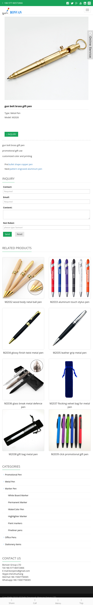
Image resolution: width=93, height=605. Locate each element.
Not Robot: (8, 223)
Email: (6, 197)
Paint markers (14, 523)
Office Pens (10, 537)
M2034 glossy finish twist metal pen (23, 352)
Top (81, 601)
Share (11, 601)
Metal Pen (10, 481)
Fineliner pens (14, 530)
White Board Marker (17, 495)
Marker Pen (11, 488)
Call (35, 601)
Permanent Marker (16, 502)
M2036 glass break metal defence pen (23, 405)
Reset (19, 234)
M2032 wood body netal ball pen (23, 302)
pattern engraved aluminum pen (26, 168)
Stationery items (13, 544)
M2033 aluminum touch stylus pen (69, 302)
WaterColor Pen (15, 509)
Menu (58, 601)
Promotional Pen (13, 474)
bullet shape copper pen (21, 164)
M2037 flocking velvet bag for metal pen (70, 405)
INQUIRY (11, 134)
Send (7, 234)
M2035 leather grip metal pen (70, 352)
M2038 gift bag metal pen (23, 454)
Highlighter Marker (16, 516)
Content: (7, 207)
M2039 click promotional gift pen (69, 454)
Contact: (7, 186)
